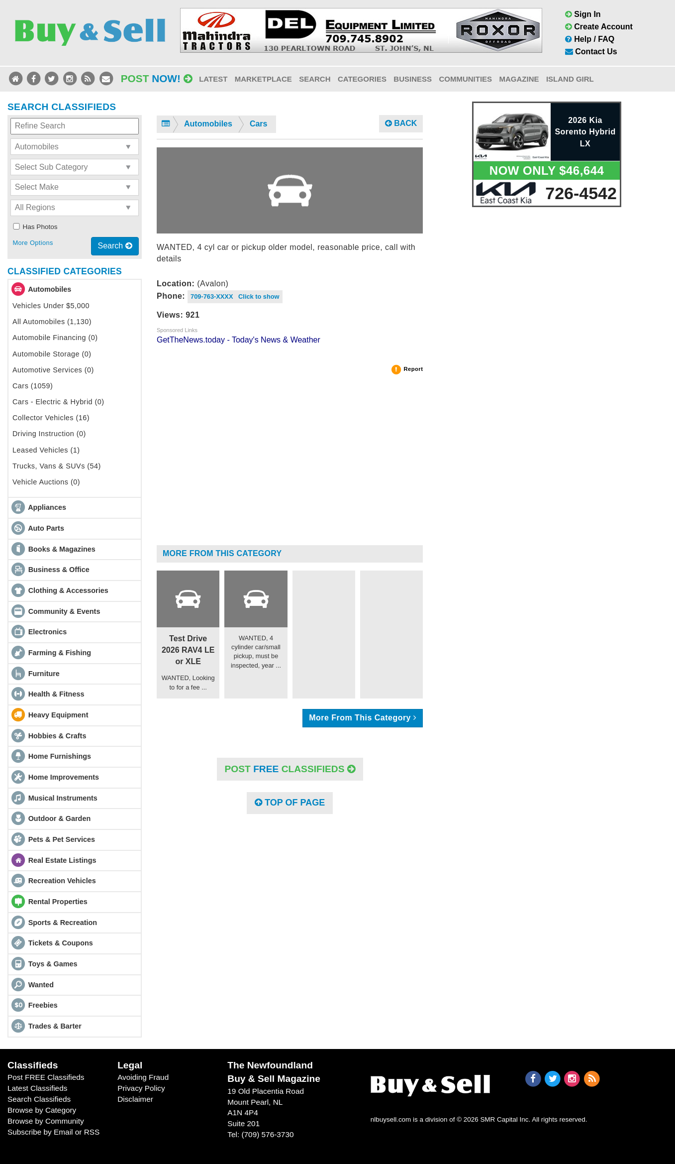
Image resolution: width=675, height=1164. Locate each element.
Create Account (599, 26)
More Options (32, 242)
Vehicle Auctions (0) (46, 482)
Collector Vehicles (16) (51, 418)
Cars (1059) (32, 386)
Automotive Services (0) (53, 370)
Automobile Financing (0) (55, 338)
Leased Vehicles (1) (46, 450)
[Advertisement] (290, 464)
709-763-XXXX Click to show (235, 296)
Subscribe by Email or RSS (53, 1132)
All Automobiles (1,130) (52, 322)
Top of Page (290, 803)
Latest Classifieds (37, 1088)
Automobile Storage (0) (52, 354)
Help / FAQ (589, 39)
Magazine (519, 79)
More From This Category (222, 553)
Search (314, 79)
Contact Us (591, 51)
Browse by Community (45, 1121)
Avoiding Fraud (143, 1077)
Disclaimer (135, 1099)
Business (412, 79)
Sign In (583, 14)
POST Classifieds (290, 769)
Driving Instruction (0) (49, 434)
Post (157, 78)
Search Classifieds (39, 1099)
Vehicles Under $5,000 (51, 306)
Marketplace (263, 79)
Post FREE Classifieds (46, 1077)
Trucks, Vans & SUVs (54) (56, 466)
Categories (362, 79)
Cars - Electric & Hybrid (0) (58, 402)
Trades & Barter (55, 1026)
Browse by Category (41, 1110)
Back (401, 123)
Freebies (43, 1005)
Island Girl (570, 79)
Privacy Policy (141, 1088)
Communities (465, 79)
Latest (213, 79)
